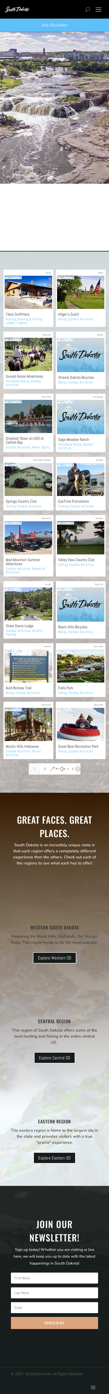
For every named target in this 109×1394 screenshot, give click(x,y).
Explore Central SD (54, 1058)
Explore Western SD (54, 958)
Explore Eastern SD (54, 1158)
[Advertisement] (54, 217)
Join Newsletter (54, 25)
